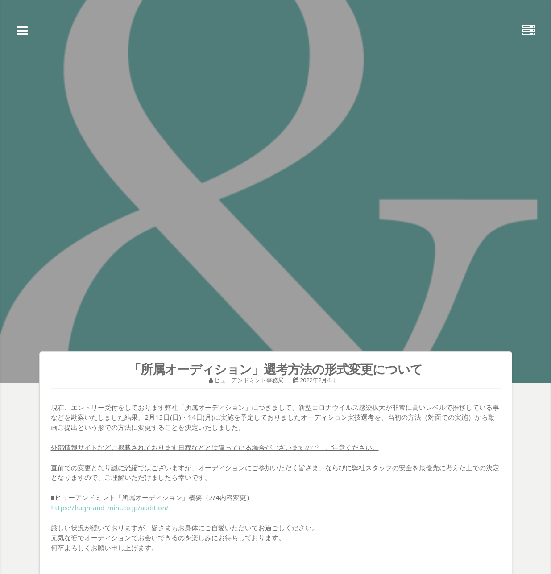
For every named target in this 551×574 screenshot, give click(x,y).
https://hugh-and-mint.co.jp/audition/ (110, 507)
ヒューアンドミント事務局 (249, 380)
